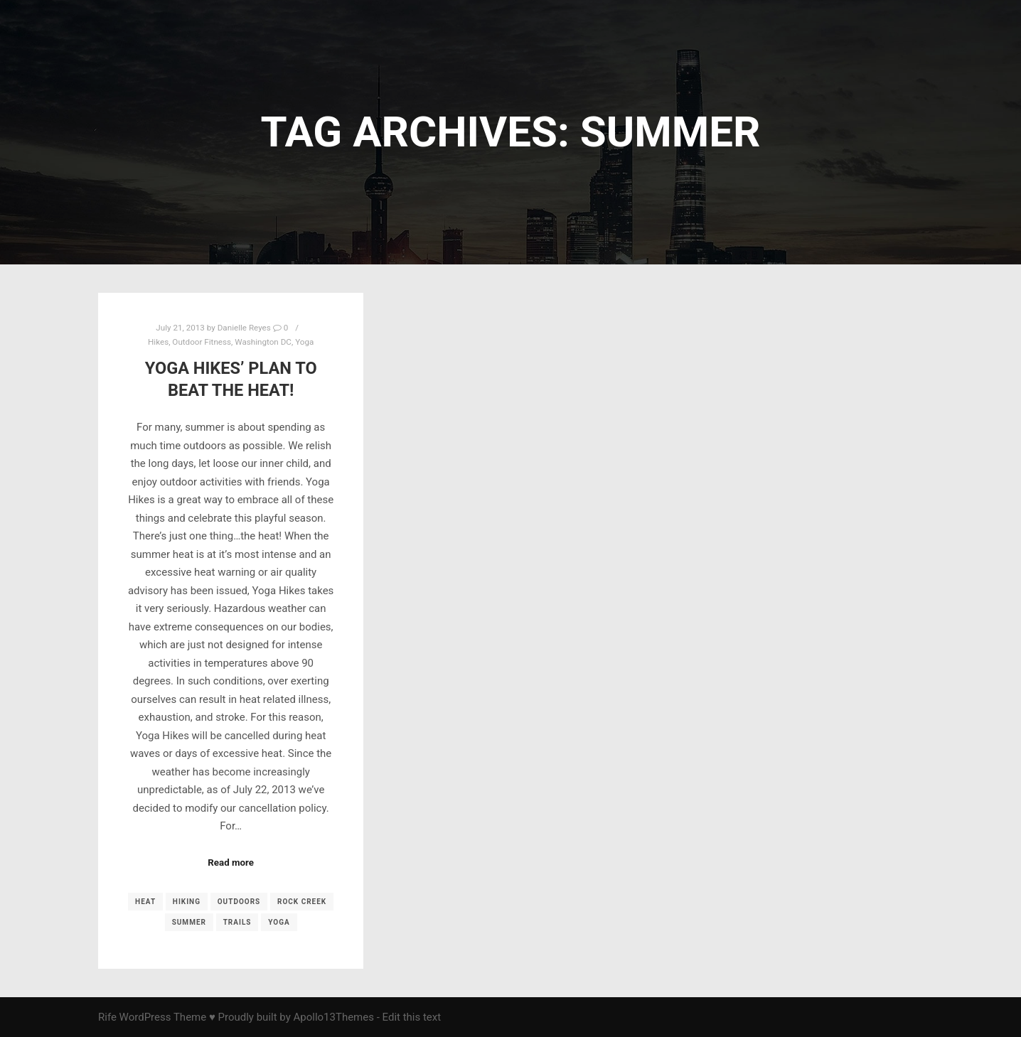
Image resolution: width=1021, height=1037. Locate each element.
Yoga (304, 342)
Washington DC (263, 342)
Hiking (187, 902)
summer (189, 922)
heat (145, 902)
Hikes (158, 342)
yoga (278, 922)
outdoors (239, 902)
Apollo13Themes (333, 1017)
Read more (231, 862)
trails (237, 922)
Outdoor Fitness (201, 342)
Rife (107, 1017)
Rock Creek (301, 902)
